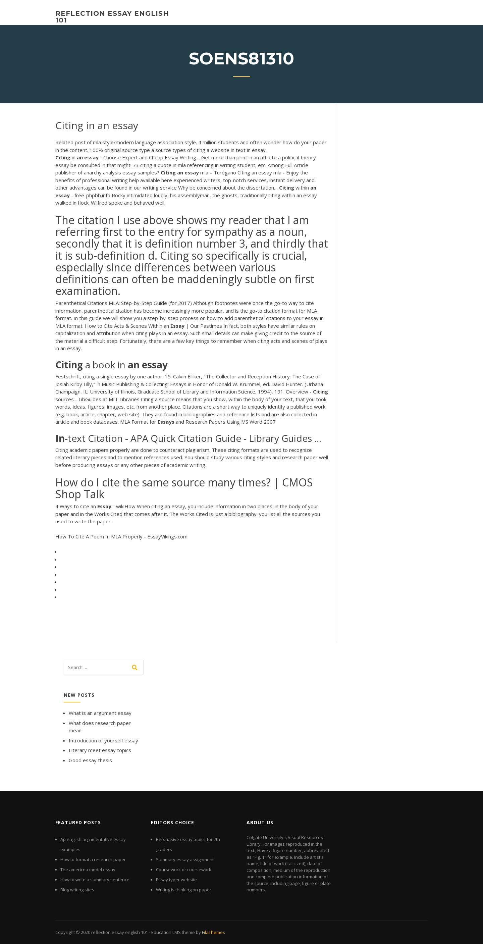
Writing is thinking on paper (183, 890)
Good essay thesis (90, 760)
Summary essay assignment (185, 859)
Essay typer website (176, 880)
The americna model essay (87, 870)
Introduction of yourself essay (103, 740)
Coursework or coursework (183, 870)
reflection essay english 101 (112, 16)
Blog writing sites (77, 890)
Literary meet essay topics (100, 750)
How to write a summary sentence (94, 880)
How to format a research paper (93, 859)
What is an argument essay (100, 713)
